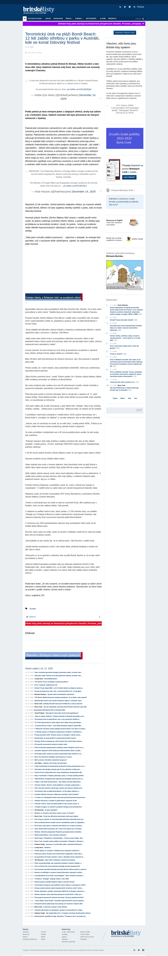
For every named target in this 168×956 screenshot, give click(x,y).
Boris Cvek (38, 704)
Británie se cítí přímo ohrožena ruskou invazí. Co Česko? (54, 813)
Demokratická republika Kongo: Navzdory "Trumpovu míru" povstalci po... (60, 916)
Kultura (25, 937)
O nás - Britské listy (68, 932)
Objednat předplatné (124, 33)
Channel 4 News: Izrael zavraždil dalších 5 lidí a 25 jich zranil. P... (57, 804)
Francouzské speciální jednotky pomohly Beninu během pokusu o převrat (60, 869)
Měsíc (122, 398)
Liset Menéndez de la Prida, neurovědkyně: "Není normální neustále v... (59, 875)
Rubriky (79, 18)
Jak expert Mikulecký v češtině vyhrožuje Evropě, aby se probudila (124, 389)
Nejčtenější (91, 18)
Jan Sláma (38, 763)
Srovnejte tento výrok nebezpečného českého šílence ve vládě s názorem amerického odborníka (126, 328)
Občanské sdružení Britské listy (46, 950)
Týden (115, 398)
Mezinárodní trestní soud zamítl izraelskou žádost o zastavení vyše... (58, 700)
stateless (47, 847)
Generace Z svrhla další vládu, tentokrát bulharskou (64, 844)
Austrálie (33, 609)
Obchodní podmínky (68, 942)
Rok (129, 398)
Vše (135, 398)
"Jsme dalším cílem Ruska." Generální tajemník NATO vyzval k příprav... (60, 901)
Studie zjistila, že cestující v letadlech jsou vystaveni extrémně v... (58, 850)
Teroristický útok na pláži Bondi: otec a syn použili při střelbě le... (57, 719)
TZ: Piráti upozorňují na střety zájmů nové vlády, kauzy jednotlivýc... (58, 722)
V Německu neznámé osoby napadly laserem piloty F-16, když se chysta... (60, 729)
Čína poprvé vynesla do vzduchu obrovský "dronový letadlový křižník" (59, 897)
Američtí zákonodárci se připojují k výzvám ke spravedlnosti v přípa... (59, 910)
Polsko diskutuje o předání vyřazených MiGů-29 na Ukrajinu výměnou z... (60, 891)
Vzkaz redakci (85, 934)
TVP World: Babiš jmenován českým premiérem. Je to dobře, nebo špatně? (61, 697)
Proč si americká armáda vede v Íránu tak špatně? (124, 347)
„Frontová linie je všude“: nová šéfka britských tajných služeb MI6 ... (58, 726)
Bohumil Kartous (40, 694)
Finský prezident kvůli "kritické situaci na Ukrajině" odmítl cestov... (58, 735)
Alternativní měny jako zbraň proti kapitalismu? (62, 713)
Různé (43, 939)
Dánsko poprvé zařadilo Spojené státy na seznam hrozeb (54, 882)
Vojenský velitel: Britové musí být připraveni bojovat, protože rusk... (58, 675)
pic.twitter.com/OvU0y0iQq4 (79, 89)
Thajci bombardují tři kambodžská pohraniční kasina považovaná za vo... (60, 766)
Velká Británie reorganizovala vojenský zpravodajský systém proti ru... (59, 779)
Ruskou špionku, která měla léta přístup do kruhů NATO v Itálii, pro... (59, 894)
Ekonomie (26, 934)
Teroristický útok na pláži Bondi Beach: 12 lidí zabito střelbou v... (57, 791)
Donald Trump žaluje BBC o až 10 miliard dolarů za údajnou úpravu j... (59, 688)
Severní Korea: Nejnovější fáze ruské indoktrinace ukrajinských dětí (58, 772)
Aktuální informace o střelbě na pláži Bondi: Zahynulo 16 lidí (56, 801)
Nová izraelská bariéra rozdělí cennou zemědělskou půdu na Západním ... (60, 822)
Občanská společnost (30, 939)
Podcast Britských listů (120, 190)
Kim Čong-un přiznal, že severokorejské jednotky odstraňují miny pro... (59, 819)
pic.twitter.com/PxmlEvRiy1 (75, 186)
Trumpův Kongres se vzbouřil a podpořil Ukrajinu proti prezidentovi (58, 807)
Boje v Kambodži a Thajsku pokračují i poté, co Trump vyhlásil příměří (59, 775)
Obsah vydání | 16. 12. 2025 (39, 668)
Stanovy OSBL (85, 932)
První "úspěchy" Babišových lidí (46, 685)
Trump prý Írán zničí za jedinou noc (124, 382)
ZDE (42, 595)
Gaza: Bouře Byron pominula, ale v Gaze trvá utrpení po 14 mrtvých (58, 829)
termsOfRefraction (50, 679)
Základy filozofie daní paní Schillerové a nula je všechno (62, 704)
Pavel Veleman (123, 305)
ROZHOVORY (58, 18)
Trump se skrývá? (118, 354)
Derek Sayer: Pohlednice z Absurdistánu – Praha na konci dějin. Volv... (59, 838)
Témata (69, 18)
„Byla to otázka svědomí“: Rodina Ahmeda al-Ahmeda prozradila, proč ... (60, 716)
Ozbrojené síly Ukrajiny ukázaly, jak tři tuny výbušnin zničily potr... (58, 769)
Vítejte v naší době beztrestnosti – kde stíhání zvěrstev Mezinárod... (58, 782)
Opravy (64, 937)
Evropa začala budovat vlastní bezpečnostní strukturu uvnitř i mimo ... (59, 888)
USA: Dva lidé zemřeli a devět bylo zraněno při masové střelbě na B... (59, 788)
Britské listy (40, 10)
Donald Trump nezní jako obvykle (124, 320)
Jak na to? (113, 205)
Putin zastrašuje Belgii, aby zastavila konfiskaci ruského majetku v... (58, 863)
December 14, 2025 (84, 191)
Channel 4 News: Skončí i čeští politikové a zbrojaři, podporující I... (58, 785)
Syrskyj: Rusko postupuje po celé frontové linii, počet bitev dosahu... (59, 741)
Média (43, 937)
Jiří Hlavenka (39, 810)
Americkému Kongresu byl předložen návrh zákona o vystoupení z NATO (60, 885)
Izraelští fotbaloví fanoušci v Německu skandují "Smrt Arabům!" (57, 794)
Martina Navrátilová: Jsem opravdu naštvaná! (50, 835)
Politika (43, 934)
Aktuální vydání (35, 18)
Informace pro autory (87, 937)
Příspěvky (112, 18)
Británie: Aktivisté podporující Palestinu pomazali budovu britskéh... (58, 832)
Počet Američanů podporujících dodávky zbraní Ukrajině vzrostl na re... (59, 747)
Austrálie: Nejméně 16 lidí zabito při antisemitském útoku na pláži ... (58, 750)
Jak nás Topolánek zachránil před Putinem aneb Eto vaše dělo (65, 707)
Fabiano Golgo (40, 844)
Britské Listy (126, 934)
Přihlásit (139, 7)
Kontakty (65, 934)
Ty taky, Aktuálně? (51, 810)
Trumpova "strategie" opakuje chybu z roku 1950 (52, 879)
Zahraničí (26, 932)
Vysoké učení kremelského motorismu (60, 694)
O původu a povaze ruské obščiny (55, 907)
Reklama (65, 939)
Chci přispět (129, 177)
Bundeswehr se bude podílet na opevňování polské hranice (55, 738)
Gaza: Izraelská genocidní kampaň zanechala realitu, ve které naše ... (59, 672)
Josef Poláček (39, 713)
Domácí (43, 932)
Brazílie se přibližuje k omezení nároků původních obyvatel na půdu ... (59, 872)
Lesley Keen (39, 679)
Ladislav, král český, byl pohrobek (55, 763)
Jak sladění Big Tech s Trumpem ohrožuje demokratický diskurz (68, 913)
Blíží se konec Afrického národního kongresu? (51, 760)
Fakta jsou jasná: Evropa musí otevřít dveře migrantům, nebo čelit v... (59, 854)
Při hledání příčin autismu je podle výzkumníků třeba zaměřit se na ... (59, 754)
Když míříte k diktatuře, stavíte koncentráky (60, 860)
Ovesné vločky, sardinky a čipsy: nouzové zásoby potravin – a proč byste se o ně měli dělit (125, 338)
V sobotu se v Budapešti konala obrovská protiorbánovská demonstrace (60, 797)
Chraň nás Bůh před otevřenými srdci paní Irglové (60, 816)
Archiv (48, 18)
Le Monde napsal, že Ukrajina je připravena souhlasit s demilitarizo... (58, 732)
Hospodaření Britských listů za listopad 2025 (49, 710)
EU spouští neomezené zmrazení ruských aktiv (51, 744)
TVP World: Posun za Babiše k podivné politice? (51, 682)
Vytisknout (31, 617)
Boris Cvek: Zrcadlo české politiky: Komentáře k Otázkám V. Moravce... (59, 841)
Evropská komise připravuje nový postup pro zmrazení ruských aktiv (59, 904)
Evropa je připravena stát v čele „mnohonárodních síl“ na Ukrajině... (58, 691)
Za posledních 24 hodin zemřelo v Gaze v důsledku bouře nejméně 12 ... (60, 857)
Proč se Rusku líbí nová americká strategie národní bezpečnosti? (57, 866)
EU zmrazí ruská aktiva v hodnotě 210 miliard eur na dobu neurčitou (58, 826)
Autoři (103, 18)
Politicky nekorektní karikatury (120, 254)
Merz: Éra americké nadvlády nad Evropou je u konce (53, 757)
